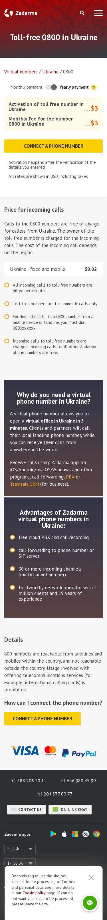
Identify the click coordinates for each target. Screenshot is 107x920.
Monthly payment (27, 87)
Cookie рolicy (34, 906)
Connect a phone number (53, 146)
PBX (70, 477)
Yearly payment (78, 87)
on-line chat (70, 809)
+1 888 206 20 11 (29, 780)
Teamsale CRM (24, 484)
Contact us (26, 809)
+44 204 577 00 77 (53, 794)
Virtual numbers (21, 72)
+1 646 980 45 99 (78, 780)
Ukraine (50, 72)
